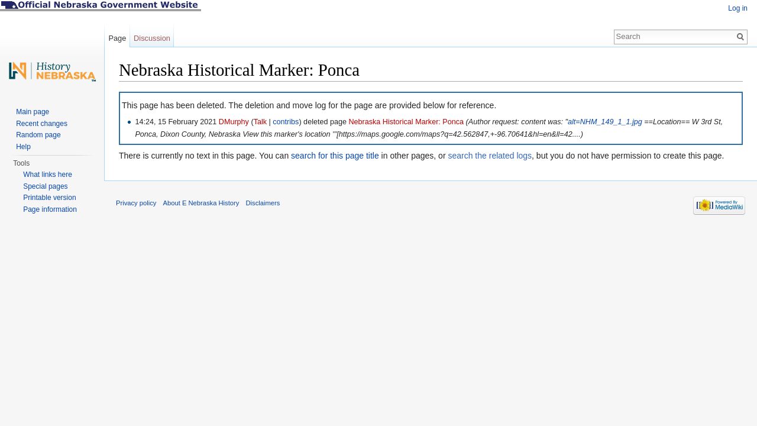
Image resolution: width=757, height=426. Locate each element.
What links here (47, 174)
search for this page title (335, 155)
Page (117, 38)
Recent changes (41, 124)
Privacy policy (136, 202)
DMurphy (234, 122)
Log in (738, 8)
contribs (286, 122)
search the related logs (490, 155)
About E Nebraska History (201, 202)
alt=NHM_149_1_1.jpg (605, 122)
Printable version (49, 197)
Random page (38, 135)
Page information (50, 209)
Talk (260, 122)
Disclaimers (262, 202)
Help (23, 147)
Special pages (45, 186)
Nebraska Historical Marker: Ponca (406, 122)
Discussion (152, 38)
